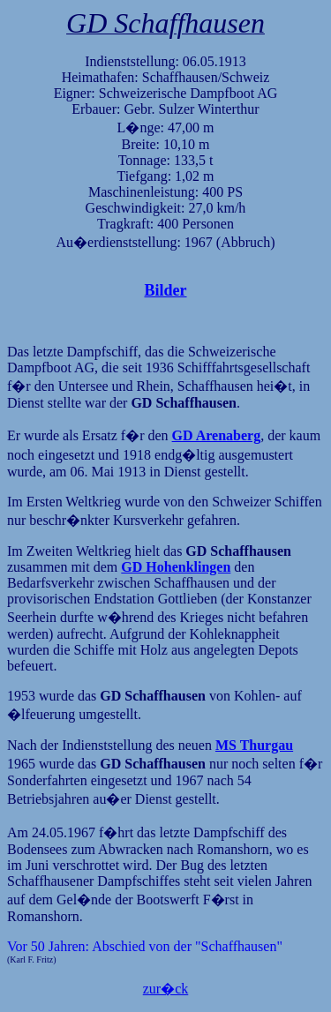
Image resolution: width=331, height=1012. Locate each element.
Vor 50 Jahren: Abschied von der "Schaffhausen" (144, 946)
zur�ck (166, 988)
